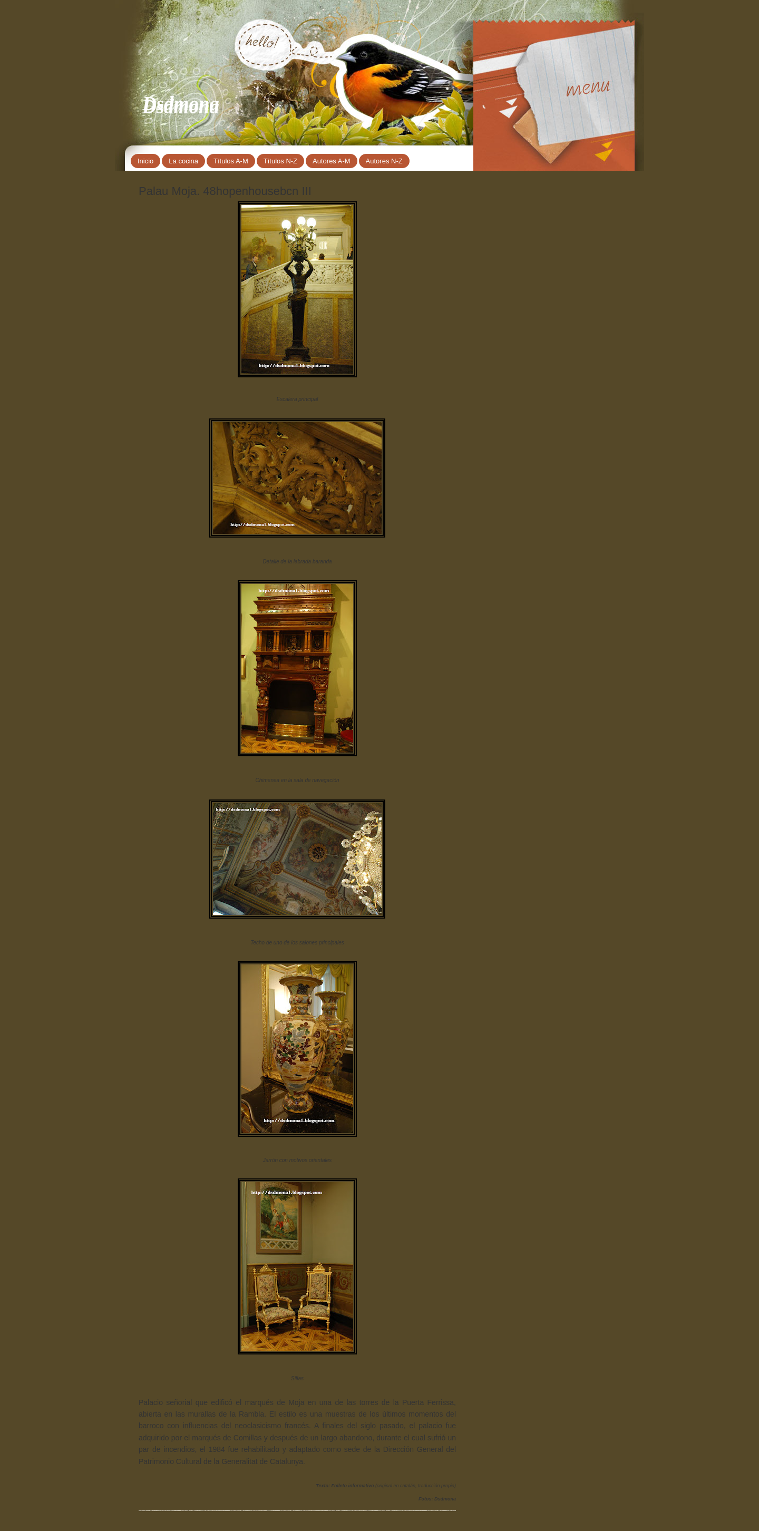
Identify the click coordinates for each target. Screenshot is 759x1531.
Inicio (145, 161)
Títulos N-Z (280, 161)
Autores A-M (332, 161)
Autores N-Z (384, 161)
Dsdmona (180, 103)
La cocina (183, 161)
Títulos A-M (230, 161)
